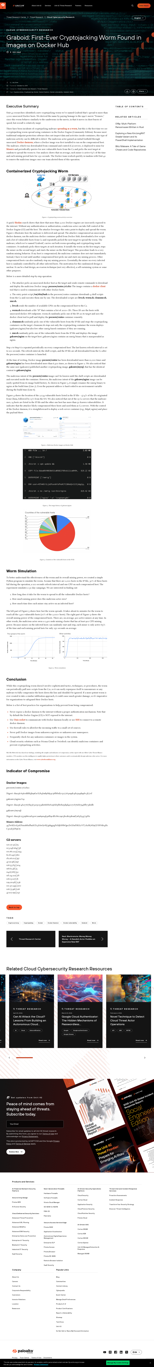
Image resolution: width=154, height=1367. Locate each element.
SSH (77, 720)
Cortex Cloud (82, 1200)
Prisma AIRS (16, 1202)
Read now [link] (44, 1040)
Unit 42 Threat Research (63, 6)
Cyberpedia (60, 1290)
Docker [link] (40, 923)
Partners (78, 6)
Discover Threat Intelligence (119, 1209)
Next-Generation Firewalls (54, 1189)
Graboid (66, 92)
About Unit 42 (36, 6)
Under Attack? (144, 6)
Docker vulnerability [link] (70, 923)
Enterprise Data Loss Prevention (24, 1236)
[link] (29, 30)
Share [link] (142, 91)
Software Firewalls (51, 1198)
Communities (61, 1281)
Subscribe (15, 1152)
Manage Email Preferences (66, 1299)
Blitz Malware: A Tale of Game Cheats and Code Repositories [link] (130, 148)
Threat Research (42, 89)
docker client (99, 286)
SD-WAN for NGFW (51, 1207)
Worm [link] (94, 923)
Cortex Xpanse (83, 1243)
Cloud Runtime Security (86, 1213)
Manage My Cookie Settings (117, 1363)
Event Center (61, 1295)
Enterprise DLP (49, 1243)
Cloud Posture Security (86, 1209)
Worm (71, 92)
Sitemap (59, 1317)
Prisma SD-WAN (49, 1256)
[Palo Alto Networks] (20, 5)
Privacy (14, 1358)
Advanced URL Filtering (20, 1222)
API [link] (113, 1030)
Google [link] (66, 1030)
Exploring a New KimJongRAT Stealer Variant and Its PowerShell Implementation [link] (130, 136)
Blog (57, 1277)
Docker (36, 92)
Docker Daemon (44, 92)
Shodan (18, 223)
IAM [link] (120, 1030)
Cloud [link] (23, 1030)
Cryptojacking (28, 92)
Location (15, 1304)
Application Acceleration (53, 1231)
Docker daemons (25, 142)
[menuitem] (21, 5)
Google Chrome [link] (69, 1034)
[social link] (104, 1352)
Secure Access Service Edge (55, 1222)
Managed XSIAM (83, 1254)
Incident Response (116, 1200)
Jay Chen (15, 82)
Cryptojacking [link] (28, 923)
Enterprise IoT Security (20, 1240)
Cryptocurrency (18, 92)
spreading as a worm (67, 129)
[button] (142, 91)
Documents (48, 1358)
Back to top (14, 907)
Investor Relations (18, 1299)
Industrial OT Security (20, 1249)
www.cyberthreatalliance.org (46, 759)
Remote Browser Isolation (53, 1260)
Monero (10, 149)
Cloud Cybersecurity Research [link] (60, 17)
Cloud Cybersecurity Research (27, 89)
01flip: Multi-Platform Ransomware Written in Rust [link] (129, 125)
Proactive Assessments (118, 1195)
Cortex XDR (82, 1234)
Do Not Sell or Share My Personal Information (72, 1331)
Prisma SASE (48, 1227)
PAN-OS (47, 1211)
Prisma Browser (49, 1252)
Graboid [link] (84, 923)
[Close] (150, 1362)
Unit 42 (58, 1326)
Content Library (62, 1286)
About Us (15, 1277)
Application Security (85, 1204)
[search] (132, 5)
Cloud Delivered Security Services (25, 1213)
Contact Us (16, 1286)
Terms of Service (23, 1144)
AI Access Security (19, 1207)
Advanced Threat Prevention (22, 1218)
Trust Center (24, 1358)
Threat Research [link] (36, 17)
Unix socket (19, 720)
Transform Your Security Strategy (121, 1204)
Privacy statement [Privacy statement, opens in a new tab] (41, 1364)
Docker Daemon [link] (53, 923)
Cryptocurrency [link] (13, 923)
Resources (88, 6)
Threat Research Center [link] (16, 17)
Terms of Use (48, 1134)
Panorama (47, 1216)
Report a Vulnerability (64, 1313)
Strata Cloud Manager (52, 1202)
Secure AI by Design (20, 1198)
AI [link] (15, 1030)
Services (48, 6)
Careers (15, 1281)
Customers (16, 1295)
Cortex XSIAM (83, 1229)
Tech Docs (60, 1322)
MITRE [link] (128, 1030)
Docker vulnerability (56, 92)
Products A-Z (61, 1304)
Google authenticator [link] (80, 1030)
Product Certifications (64, 1308)
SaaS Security (17, 1254)
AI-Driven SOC (83, 1225)
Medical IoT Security (19, 1245)
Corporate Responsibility (21, 1290)
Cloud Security (83, 1195)
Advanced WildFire (19, 1227)
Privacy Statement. (30, 1136)
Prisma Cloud (82, 1218)
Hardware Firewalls (51, 1193)
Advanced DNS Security (20, 1231)
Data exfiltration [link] (35, 1030)
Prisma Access (49, 1247)
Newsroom (16, 1308)
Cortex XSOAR (83, 1238)
